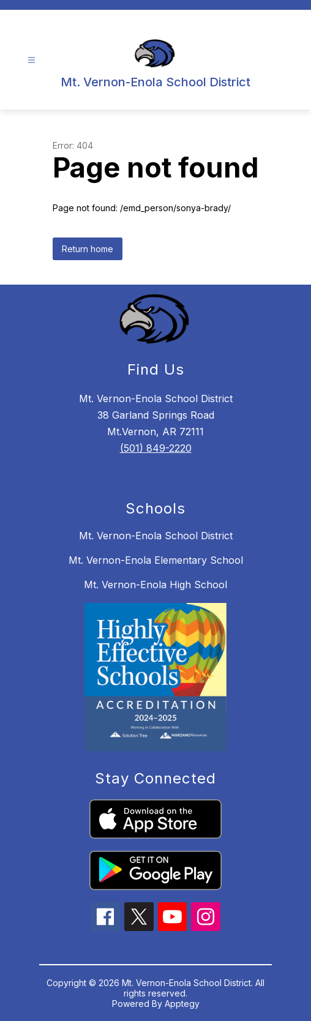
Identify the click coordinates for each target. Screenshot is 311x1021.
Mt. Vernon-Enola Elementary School (156, 560)
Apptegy (182, 1003)
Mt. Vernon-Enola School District (156, 535)
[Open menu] (31, 60)
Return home (87, 249)
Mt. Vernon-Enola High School (155, 584)
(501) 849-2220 (156, 448)
